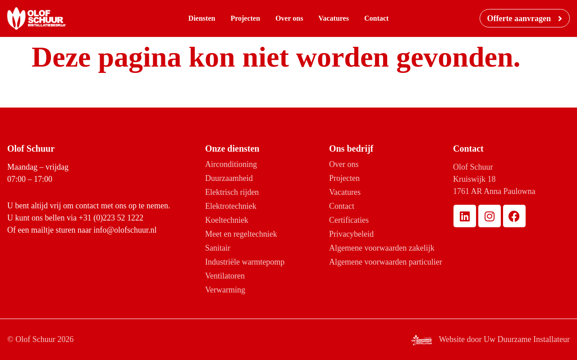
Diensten (201, 18)
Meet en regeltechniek (241, 234)
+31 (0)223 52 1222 (110, 217)
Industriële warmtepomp (244, 261)
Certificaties (349, 220)
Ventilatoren (225, 275)
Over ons (289, 18)
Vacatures (333, 18)
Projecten (245, 18)
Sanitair (217, 247)
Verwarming (225, 289)
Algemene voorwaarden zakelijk (382, 247)
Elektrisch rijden (232, 192)
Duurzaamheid (229, 178)
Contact (376, 18)
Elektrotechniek (230, 206)
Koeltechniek (226, 220)
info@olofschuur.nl (124, 229)
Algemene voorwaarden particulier (385, 261)
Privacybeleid (351, 234)
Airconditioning (231, 164)
